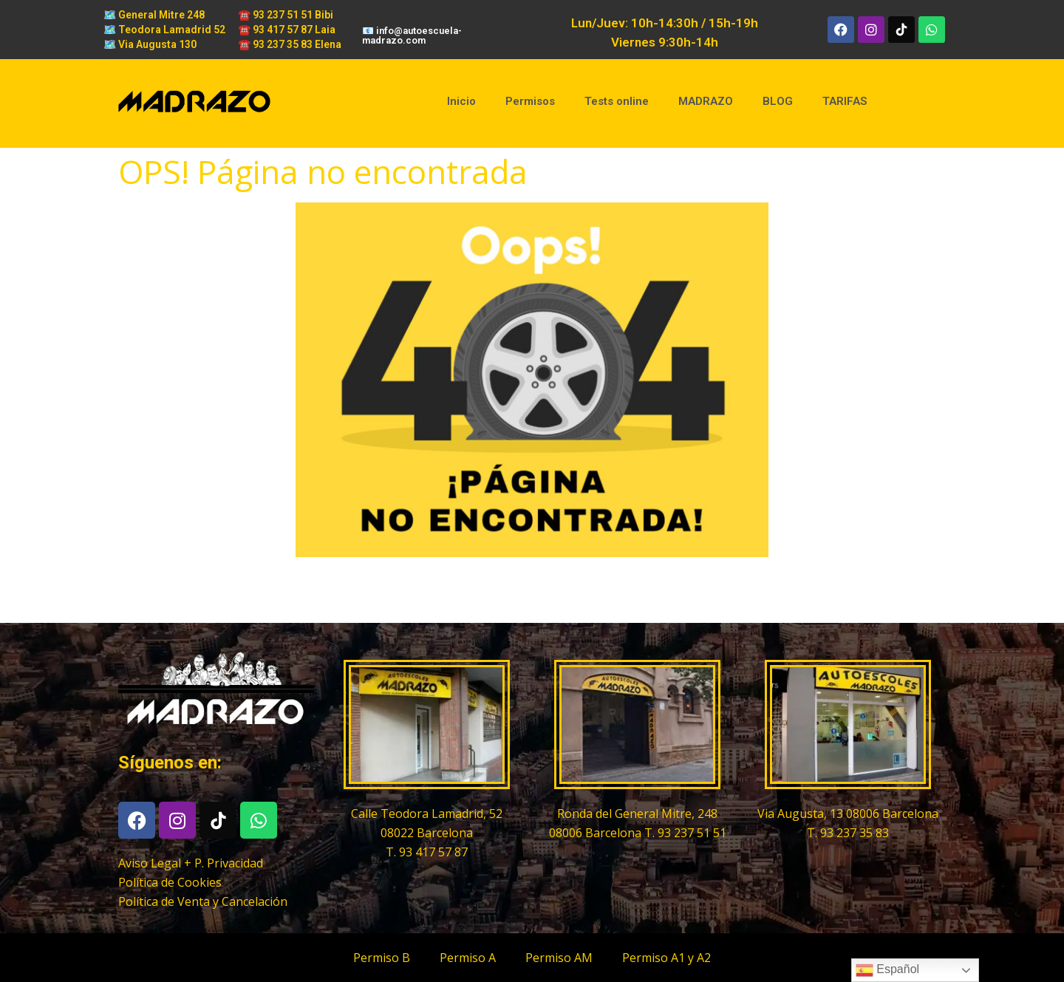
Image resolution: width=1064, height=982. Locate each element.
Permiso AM (559, 957)
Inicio (461, 101)
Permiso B (381, 957)
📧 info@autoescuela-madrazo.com (412, 35)
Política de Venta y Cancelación (202, 901)
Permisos (530, 101)
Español (887, 970)
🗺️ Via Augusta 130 (150, 44)
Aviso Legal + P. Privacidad (190, 863)
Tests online (616, 101)
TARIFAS (844, 101)
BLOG (778, 101)
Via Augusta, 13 (801, 813)
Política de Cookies (170, 882)
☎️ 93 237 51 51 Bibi (285, 15)
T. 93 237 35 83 (848, 833)
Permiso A (468, 957)
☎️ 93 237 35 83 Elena (289, 44)
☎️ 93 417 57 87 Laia (286, 29)
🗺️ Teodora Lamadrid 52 (164, 29)
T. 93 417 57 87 (427, 852)
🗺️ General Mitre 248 (154, 15)
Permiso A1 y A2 (666, 957)
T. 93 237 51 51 (685, 833)
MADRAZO (705, 101)
